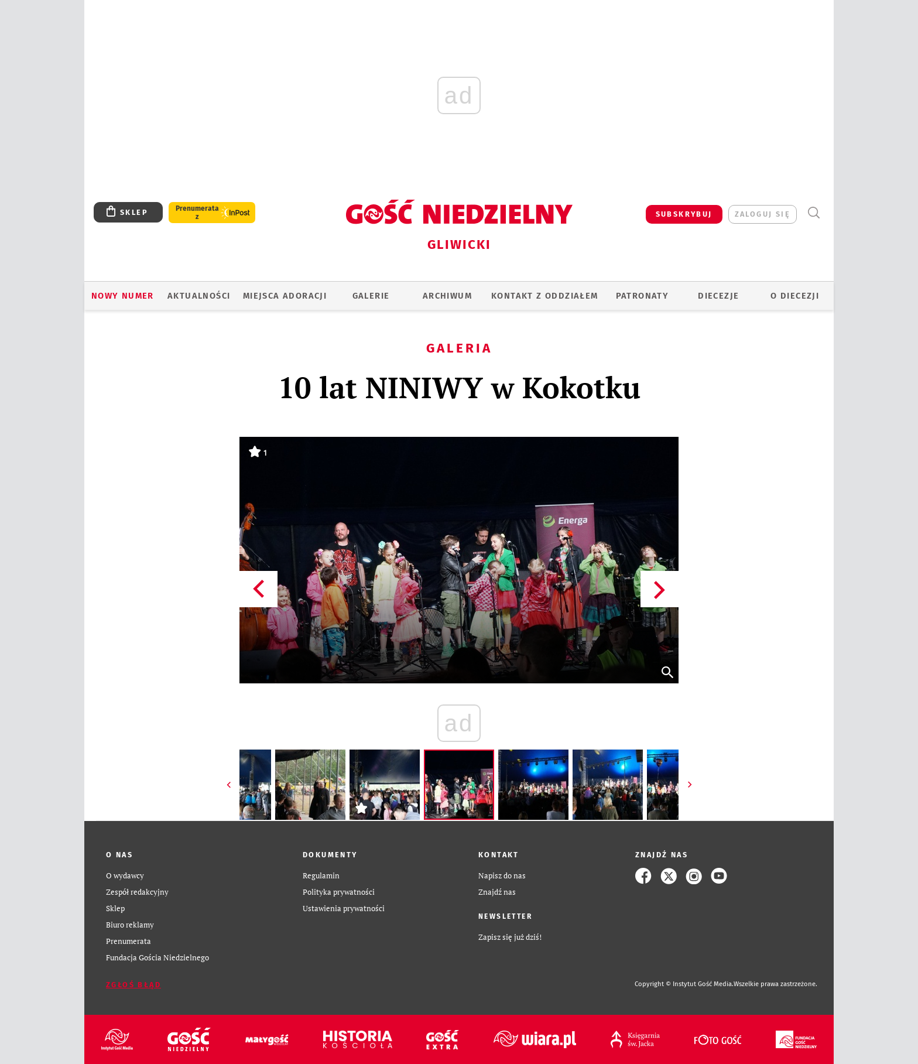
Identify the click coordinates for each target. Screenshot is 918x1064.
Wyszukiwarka (813, 213)
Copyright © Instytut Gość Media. (684, 984)
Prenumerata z (197, 212)
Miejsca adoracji (285, 295)
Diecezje (718, 295)
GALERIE (371, 295)
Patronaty (642, 295)
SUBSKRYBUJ (684, 214)
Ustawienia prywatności (344, 909)
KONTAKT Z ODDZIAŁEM (544, 295)
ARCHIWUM (447, 295)
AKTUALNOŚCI (198, 295)
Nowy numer (122, 295)
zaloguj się (762, 214)
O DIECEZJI (794, 295)
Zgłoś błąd (133, 984)
